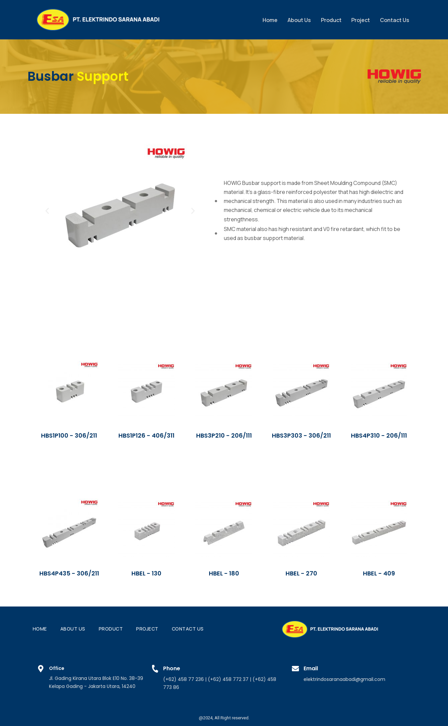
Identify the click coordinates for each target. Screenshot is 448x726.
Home (269, 19)
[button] (47, 210)
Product (330, 19)
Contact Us (394, 19)
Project (360, 19)
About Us (298, 19)
